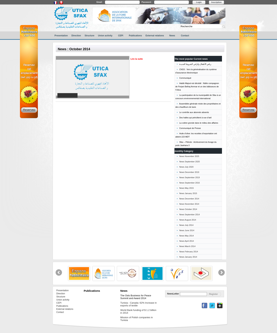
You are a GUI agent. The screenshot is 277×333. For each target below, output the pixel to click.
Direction (76, 35)
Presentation (61, 35)
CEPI (120, 35)
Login (199, 2)
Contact (185, 35)
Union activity (105, 35)
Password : (147, 2)
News (172, 35)
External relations (155, 35)
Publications (135, 35)
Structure (89, 35)
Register (213, 294)
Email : (100, 2)
